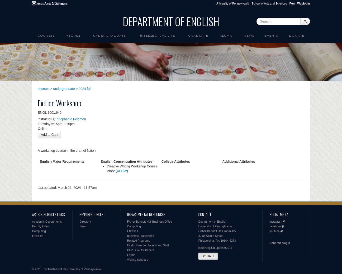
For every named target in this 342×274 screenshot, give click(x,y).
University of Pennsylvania (232, 3)
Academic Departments (47, 221)
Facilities (37, 236)
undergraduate (64, 89)
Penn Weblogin (280, 243)
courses (43, 89)
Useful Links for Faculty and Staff (148, 245)
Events (271, 35)
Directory (85, 221)
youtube (275, 231)
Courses (46, 35)
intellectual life (158, 35)
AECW (122, 171)
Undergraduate (109, 35)
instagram (276, 221)
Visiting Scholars (137, 259)
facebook (275, 226)
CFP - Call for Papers (140, 250)
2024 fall (85, 89)
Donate (296, 35)
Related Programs (138, 240)
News (249, 35)
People (73, 35)
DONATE (208, 256)
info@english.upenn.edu (213, 248)
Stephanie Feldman (71, 119)
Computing (39, 231)
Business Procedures (140, 236)
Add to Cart (49, 135)
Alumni (227, 35)
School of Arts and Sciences (269, 3)
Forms (131, 255)
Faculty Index (40, 226)
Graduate (198, 35)
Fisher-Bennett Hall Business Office (149, 221)
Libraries (132, 231)
